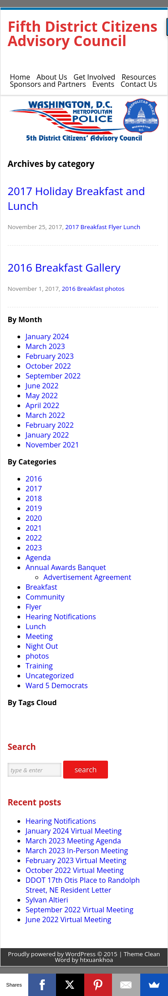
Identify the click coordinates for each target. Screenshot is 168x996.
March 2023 (45, 346)
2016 (68, 289)
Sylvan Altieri (47, 900)
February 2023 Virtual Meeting (76, 860)
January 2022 (47, 435)
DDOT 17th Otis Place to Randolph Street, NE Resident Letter (83, 885)
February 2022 (50, 425)
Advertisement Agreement (87, 577)
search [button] (85, 770)
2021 (34, 528)
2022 (34, 538)
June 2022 (42, 386)
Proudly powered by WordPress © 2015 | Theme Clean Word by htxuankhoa (84, 957)
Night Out (42, 646)
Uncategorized (50, 676)
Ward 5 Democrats (57, 685)
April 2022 (42, 405)
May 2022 (42, 395)
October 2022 (48, 366)
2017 (72, 227)
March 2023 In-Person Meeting (77, 851)
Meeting (39, 636)
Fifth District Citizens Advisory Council (82, 33)
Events (103, 84)
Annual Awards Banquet (66, 567)
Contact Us (139, 84)
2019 (34, 508)
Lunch (131, 227)
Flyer (115, 227)
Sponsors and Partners (48, 84)
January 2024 (47, 336)
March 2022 (45, 415)
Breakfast (94, 227)
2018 (34, 498)
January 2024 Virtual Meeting (73, 831)
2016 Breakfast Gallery (64, 267)
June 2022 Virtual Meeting (68, 919)
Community (45, 597)
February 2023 (50, 356)
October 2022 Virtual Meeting (75, 870)
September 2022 (53, 376)
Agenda (38, 557)
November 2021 (52, 445)
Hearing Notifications (61, 616)
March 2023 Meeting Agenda (73, 841)
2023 (34, 548)
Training (39, 666)
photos (114, 289)
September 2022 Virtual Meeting (80, 910)
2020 (34, 518)
